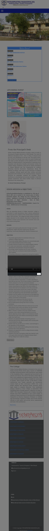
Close (39, 274)
